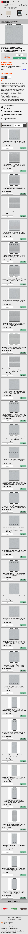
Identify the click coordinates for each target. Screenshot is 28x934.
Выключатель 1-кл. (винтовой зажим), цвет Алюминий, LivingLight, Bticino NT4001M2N (14, 142)
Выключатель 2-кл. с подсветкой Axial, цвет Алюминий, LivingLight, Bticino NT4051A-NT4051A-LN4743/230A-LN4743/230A (14, 642)
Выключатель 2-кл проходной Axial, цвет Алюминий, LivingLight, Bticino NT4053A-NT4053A (14, 461)
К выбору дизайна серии (11, 21)
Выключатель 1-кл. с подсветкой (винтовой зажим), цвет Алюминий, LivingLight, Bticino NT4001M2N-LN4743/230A (14, 302)
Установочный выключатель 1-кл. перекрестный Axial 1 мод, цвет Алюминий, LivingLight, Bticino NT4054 (14, 824)
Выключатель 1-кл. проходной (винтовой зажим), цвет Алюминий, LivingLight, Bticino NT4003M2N (14, 256)
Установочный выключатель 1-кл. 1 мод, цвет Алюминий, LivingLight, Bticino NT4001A (14, 733)
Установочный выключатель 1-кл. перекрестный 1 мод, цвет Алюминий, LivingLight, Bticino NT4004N (14, 801)
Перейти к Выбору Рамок (7, 22)
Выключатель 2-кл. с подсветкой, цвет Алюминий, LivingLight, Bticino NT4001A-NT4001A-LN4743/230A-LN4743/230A (14, 665)
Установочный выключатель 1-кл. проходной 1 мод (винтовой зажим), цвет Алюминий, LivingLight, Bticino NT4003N (14, 847)
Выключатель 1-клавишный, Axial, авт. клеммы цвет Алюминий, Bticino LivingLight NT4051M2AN (14, 370)
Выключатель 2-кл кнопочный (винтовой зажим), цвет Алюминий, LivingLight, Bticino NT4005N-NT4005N (14, 392)
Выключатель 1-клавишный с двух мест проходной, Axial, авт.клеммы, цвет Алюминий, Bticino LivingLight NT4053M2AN (14, 347)
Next (27, 13)
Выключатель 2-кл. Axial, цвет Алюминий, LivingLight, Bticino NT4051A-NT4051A (14, 596)
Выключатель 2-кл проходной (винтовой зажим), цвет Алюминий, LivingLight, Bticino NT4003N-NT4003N (14, 438)
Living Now (8, 16)
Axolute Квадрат (19, 16)
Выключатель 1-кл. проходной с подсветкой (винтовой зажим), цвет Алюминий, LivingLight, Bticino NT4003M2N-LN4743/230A (14, 279)
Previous (1, 13)
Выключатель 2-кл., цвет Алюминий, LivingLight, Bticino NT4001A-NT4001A (14, 687)
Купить (19, 58)
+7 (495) (8, 5)
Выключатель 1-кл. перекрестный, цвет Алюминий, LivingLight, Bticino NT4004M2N (14, 233)
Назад (2, 21)
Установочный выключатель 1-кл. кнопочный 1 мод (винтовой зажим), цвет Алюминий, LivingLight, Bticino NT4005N (14, 779)
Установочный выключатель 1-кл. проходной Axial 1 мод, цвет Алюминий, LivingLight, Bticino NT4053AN (14, 892)
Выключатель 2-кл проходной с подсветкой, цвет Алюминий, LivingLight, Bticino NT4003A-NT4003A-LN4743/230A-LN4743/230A (14, 529)
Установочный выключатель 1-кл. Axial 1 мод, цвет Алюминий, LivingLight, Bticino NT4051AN (14, 755)
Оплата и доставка (22, 1)
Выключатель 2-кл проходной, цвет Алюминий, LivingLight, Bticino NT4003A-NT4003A (14, 551)
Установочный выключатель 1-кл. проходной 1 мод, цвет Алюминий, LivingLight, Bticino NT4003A (14, 869)
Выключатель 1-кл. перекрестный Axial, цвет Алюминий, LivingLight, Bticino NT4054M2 (14, 210)
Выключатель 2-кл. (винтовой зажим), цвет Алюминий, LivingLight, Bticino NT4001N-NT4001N (14, 574)
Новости (20, 919)
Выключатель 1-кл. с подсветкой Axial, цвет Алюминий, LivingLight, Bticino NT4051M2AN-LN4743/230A (14, 324)
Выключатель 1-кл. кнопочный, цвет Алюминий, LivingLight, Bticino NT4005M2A (14, 188)
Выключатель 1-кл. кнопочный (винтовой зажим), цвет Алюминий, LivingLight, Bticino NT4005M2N (14, 165)
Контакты (15, 1)
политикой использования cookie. (8, 932)
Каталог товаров (12, 919)
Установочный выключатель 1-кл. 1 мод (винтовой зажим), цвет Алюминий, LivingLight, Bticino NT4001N (14, 710)
